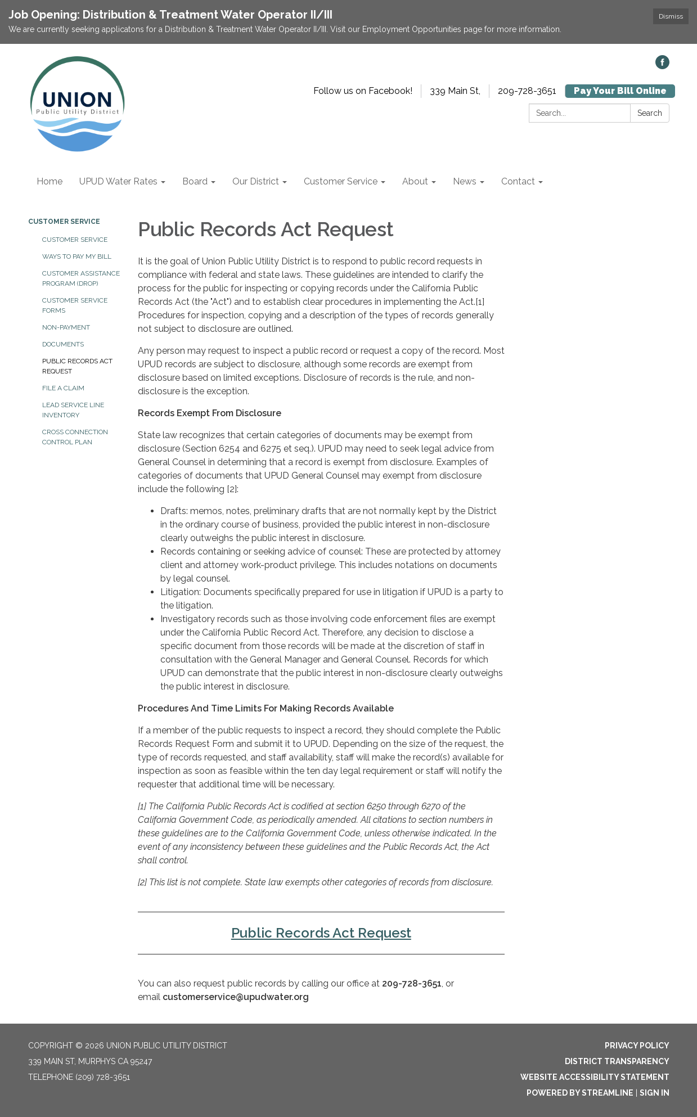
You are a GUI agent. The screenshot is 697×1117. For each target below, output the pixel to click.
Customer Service (64, 222)
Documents (63, 344)
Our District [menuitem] (255, 181)
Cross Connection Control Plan (75, 437)
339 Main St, (455, 90)
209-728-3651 (527, 90)
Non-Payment (66, 327)
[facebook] (662, 66)
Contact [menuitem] (518, 181)
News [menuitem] (464, 181)
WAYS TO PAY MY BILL (76, 256)
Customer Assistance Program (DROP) (81, 278)
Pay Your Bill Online (620, 90)
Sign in (654, 1092)
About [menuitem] (415, 181)
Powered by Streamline (580, 1092)
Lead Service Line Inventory (73, 410)
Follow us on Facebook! (362, 90)
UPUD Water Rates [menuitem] (118, 181)
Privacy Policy (637, 1045)
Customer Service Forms (74, 305)
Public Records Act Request (77, 366)
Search (649, 113)
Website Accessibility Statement (594, 1077)
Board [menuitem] (195, 181)
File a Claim (63, 388)
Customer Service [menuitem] (340, 181)
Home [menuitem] (49, 181)
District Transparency (617, 1061)
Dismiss (671, 16)
